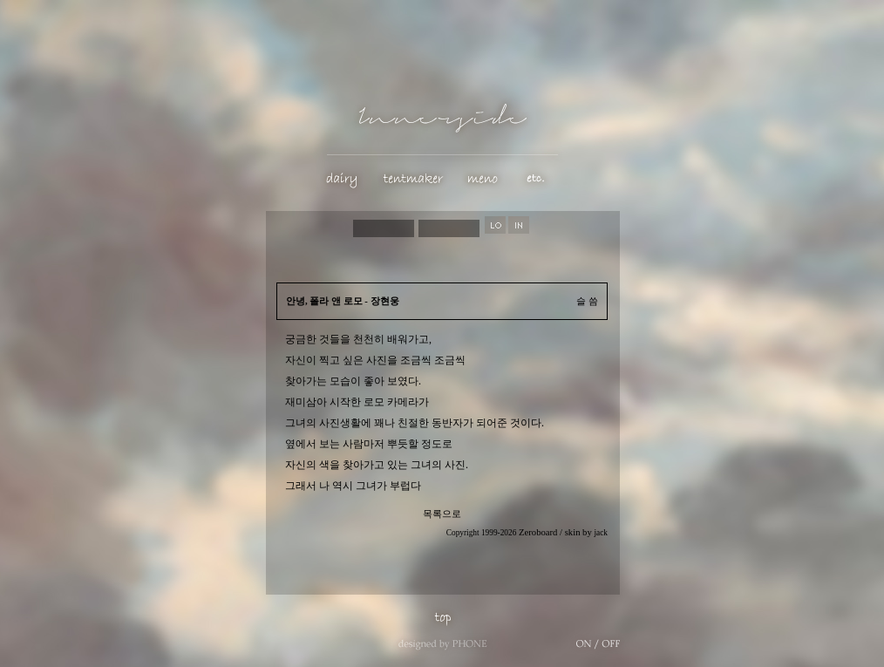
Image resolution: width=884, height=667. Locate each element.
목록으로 (442, 514)
